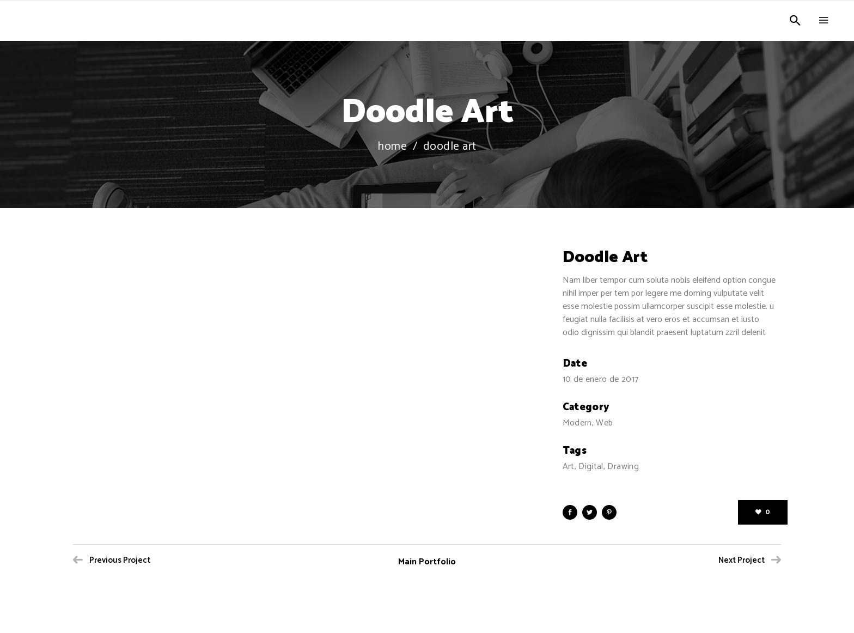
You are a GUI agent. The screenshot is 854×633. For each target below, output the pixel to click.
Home (392, 147)
